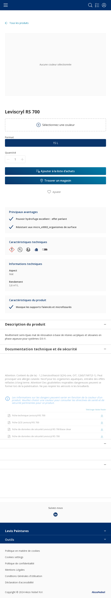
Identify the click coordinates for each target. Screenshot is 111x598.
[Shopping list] (97, 5)
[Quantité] (15, 159)
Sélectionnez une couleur (55, 125)
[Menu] (6, 5)
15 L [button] (55, 143)
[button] (104, 5)
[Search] (90, 5)
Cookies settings (14, 534)
